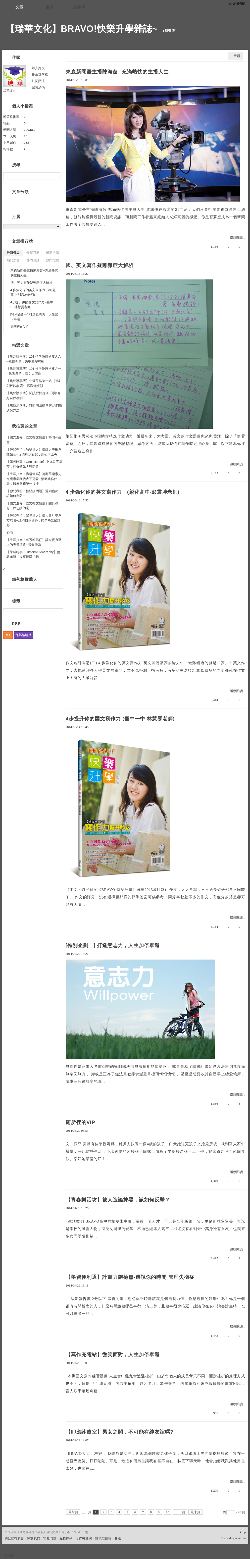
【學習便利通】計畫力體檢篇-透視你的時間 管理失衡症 (130, 1277)
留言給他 (38, 87)
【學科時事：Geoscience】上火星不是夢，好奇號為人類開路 (34, 464)
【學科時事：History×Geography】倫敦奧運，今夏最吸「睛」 (33, 554)
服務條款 (65, 1538)
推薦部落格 (40, 74)
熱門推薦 (52, 260)
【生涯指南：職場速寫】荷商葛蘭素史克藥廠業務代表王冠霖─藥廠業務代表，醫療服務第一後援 (33, 478)
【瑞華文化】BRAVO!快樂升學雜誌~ (82, 29)
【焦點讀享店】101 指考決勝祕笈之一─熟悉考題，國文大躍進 (33, 371)
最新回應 (32, 253)
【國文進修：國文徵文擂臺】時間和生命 (33, 439)
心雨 (9, 532)
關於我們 (33, 1538)
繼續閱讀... (237, 237)
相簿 (49, 7)
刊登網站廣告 (14, 1538)
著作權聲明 (84, 1538)
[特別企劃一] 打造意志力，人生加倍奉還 (113, 945)
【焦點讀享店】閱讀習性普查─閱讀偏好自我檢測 (33, 395)
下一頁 (180, 1512)
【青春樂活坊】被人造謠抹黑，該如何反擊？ (118, 1199)
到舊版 (170, 31)
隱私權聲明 (103, 1538)
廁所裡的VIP (80, 1122)
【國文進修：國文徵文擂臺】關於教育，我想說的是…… (32, 505)
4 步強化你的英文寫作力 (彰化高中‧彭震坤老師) (123, 492)
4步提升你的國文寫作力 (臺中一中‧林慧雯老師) (120, 718)
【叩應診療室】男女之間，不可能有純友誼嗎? (119, 1432)
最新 (237, 56)
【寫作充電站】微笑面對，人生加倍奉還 (113, 1354)
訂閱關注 (38, 81)
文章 (19, 7)
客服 (117, 1538)
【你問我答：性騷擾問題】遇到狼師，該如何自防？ (33, 493)
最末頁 (195, 1512)
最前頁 (73, 1512)
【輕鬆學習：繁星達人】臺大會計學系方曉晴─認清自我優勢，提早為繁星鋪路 (33, 520)
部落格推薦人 (24, 579)
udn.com (240, 1538)
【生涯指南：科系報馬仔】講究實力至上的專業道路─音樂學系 (33, 542)
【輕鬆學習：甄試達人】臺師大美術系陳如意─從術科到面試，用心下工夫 (33, 452)
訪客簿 (79, 7)
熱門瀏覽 (13, 260)
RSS (8, 635)
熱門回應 (32, 260)
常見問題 (49, 1538)
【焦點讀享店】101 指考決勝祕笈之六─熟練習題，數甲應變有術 (33, 359)
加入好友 (38, 68)
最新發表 (13, 253)
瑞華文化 (9, 90)
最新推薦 (52, 253)
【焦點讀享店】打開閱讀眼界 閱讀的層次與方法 (34, 407)
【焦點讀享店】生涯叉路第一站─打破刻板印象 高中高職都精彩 (33, 383)
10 (167, 1512)
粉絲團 (9, 1555)
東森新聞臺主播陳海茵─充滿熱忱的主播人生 (117, 71)
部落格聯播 (23, 635)
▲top (242, 1532)
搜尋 (56, 175)
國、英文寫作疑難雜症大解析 (100, 265)
